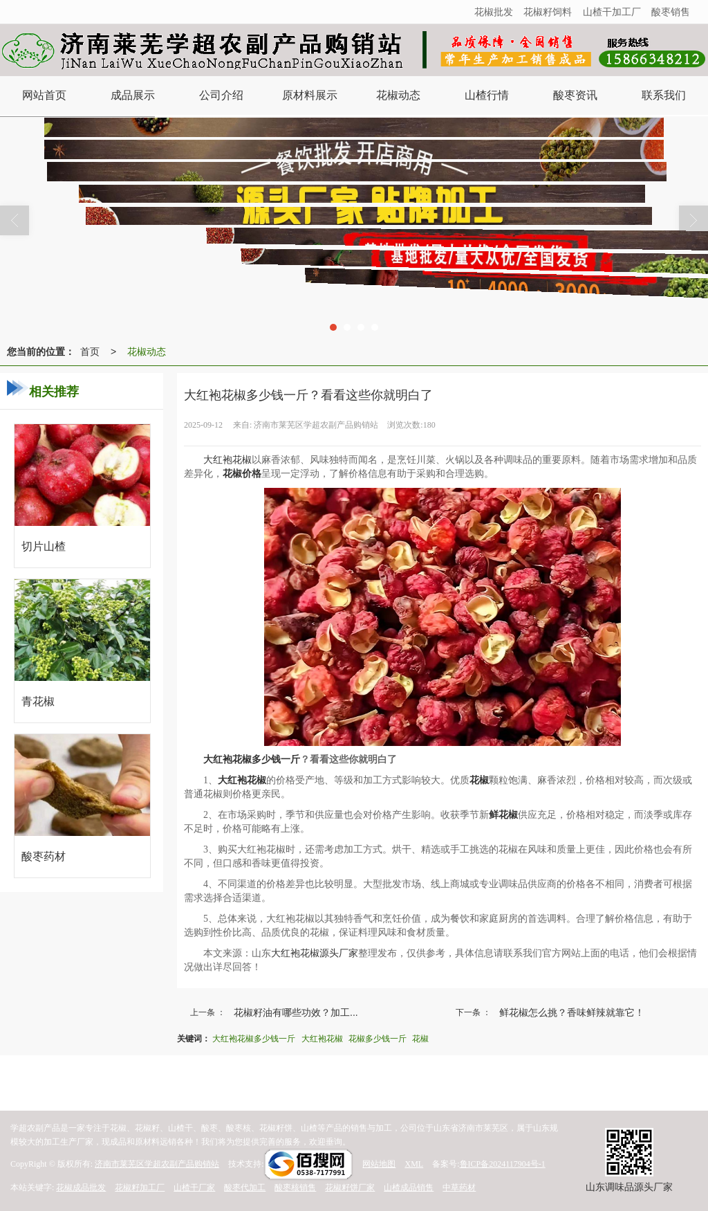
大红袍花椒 (227, 460)
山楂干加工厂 (612, 11)
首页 (90, 351)
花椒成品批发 (81, 1187)
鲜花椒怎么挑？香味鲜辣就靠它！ (571, 1012)
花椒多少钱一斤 (377, 1039)
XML (413, 1164)
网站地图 (378, 1164)
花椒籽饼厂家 (350, 1187)
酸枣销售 (670, 11)
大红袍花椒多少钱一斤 (253, 1039)
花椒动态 (146, 351)
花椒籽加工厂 (140, 1187)
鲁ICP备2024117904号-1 (503, 1164)
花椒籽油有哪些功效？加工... (296, 1012)
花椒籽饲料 (547, 11)
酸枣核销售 (295, 1187)
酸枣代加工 (245, 1187)
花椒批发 (493, 11)
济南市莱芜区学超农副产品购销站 (157, 1164)
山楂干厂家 (194, 1187)
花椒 (420, 1039)
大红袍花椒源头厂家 (314, 953)
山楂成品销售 (409, 1187)
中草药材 (459, 1187)
